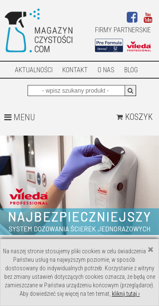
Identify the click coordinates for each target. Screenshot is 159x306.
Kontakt (75, 70)
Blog (131, 70)
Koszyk (134, 117)
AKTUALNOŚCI (34, 70)
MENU (19, 117)
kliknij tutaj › (126, 293)
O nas (106, 70)
